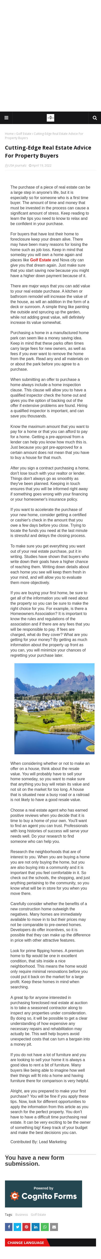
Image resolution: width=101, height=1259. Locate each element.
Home (9, 134)
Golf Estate (23, 134)
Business (21, 1214)
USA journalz (17, 165)
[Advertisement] (50, 56)
